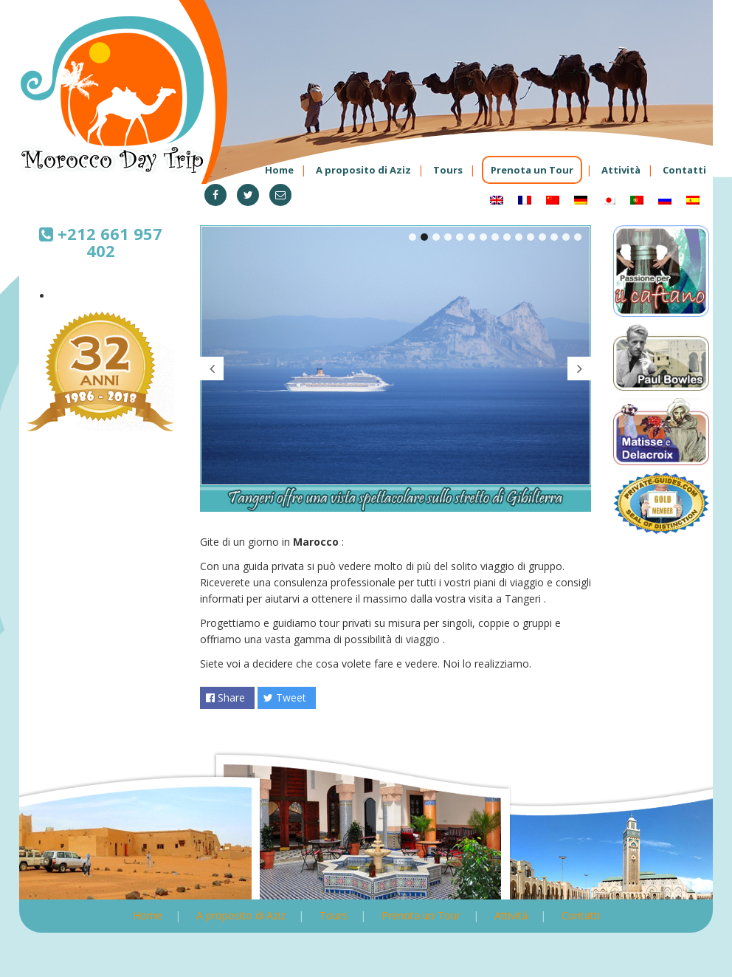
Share (225, 697)
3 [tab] (436, 237)
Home (279, 169)
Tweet (284, 697)
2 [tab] (424, 237)
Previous (212, 368)
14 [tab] (566, 237)
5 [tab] (459, 237)
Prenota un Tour (532, 169)
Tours (448, 169)
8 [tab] (495, 237)
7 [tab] (483, 237)
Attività (620, 169)
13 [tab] (554, 237)
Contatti (684, 169)
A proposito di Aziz (363, 169)
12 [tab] (542, 237)
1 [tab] (412, 237)
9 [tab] (507, 237)
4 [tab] (448, 237)
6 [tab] (471, 237)
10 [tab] (518, 237)
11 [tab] (530, 237)
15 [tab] (577, 237)
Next (579, 368)
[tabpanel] (395, 369)
